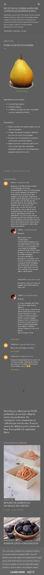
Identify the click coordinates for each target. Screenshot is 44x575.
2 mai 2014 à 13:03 (30, 230)
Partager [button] (7, 171)
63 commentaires (17, 510)
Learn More (17, 572)
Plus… (24, 31)
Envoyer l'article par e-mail (21, 171)
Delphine (14, 344)
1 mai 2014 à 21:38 (23, 182)
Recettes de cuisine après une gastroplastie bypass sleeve (21, 9)
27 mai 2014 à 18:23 (30, 295)
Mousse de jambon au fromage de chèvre (17, 504)
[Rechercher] (38, 3)
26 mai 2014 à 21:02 (33, 279)
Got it (30, 572)
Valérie (20, 230)
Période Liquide (12, 31)
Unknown (15, 356)
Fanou (13, 182)
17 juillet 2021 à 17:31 (26, 356)
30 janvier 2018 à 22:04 (27, 344)
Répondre (15, 339)
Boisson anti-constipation (21, 543)
